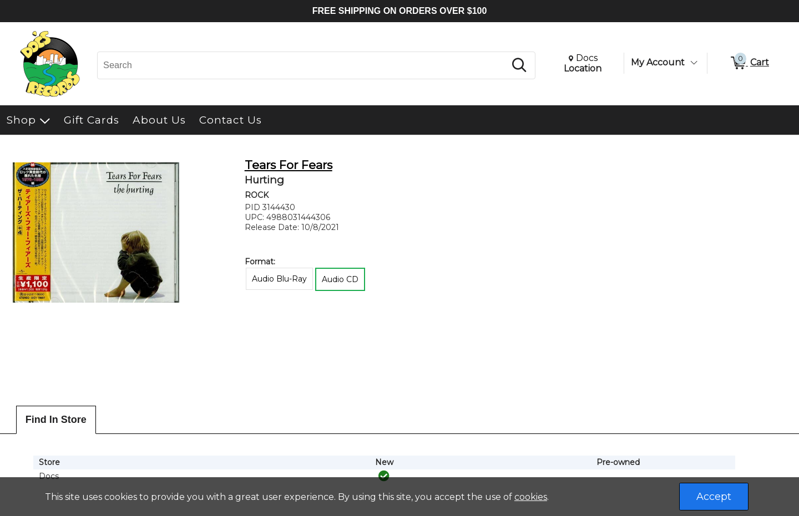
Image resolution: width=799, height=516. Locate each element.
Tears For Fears (288, 165)
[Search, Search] (303, 65)
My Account (658, 62)
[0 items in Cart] (749, 63)
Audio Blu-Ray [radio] (279, 279)
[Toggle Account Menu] (693, 62)
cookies (530, 497)
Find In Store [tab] (56, 419)
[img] (384, 476)
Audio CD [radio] (340, 279)
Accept (713, 497)
